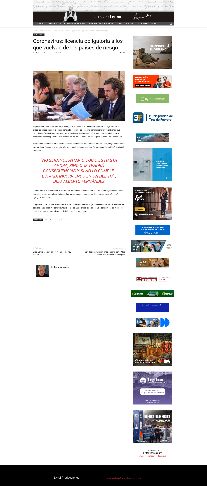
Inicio (35, 31)
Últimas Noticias (45, 31)
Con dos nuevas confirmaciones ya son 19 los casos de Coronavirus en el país (105, 253)
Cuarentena (65, 220)
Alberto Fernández (51, 220)
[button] (171, 23)
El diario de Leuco (42, 53)
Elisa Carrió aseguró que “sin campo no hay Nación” (52, 253)
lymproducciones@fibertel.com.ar (152, 456)
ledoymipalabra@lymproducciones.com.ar (124, 478)
